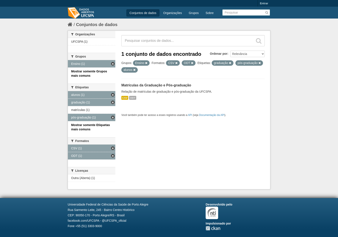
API (190, 115)
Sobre (210, 13)
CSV (124, 97)
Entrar (264, 3)
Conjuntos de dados (143, 13)
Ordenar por (218, 53)
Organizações (172, 13)
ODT (132, 97)
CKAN (213, 228)
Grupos (194, 13)
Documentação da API (211, 115)
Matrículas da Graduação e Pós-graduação (156, 85)
